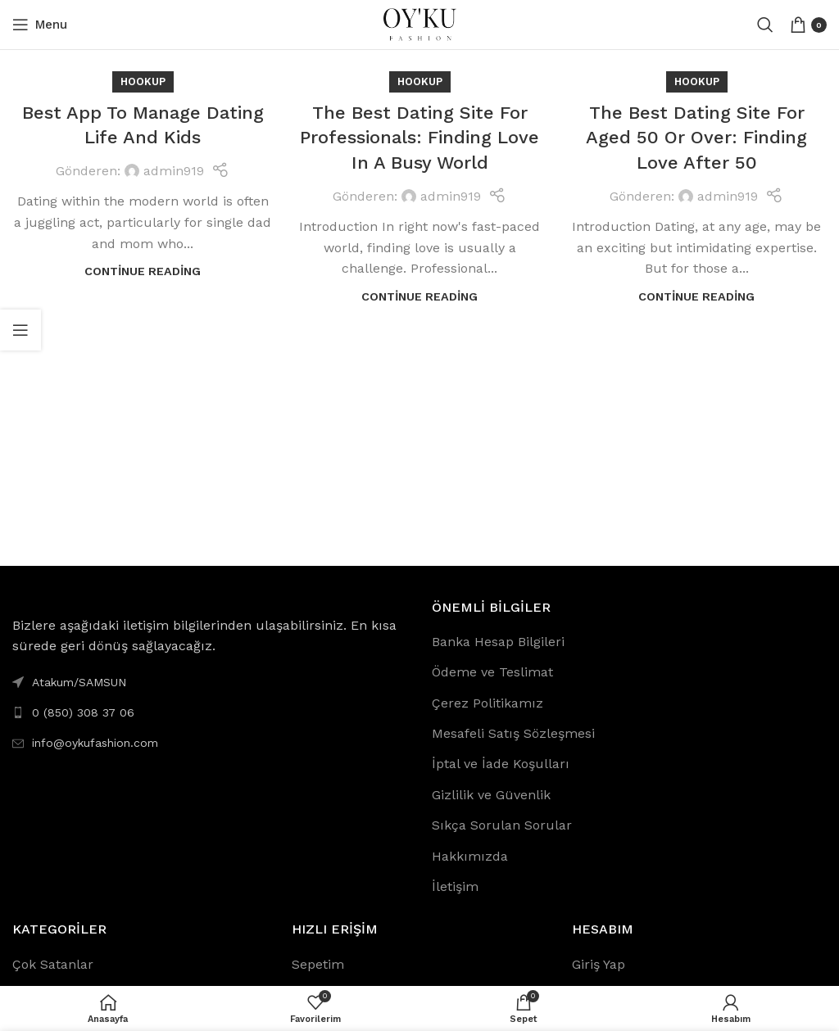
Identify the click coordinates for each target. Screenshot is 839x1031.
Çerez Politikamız (487, 703)
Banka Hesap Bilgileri (498, 641)
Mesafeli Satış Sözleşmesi (513, 733)
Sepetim (318, 964)
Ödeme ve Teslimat (492, 672)
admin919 (173, 171)
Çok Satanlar (52, 964)
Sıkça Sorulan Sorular (502, 825)
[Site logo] (419, 23)
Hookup (143, 81)
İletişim (455, 886)
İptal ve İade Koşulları (500, 763)
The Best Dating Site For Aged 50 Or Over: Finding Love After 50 (696, 138)
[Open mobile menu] (39, 24)
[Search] (765, 24)
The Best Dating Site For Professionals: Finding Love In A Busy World (419, 138)
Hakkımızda (470, 856)
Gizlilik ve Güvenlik (491, 795)
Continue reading (142, 271)
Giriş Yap (598, 964)
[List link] (209, 712)
